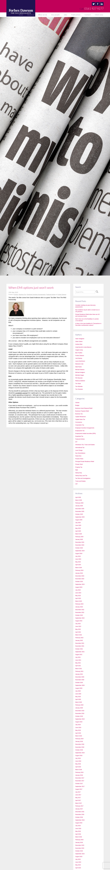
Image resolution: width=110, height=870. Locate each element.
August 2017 (78, 789)
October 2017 (79, 783)
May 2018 (78, 764)
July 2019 (78, 724)
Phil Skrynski (78, 378)
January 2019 (79, 741)
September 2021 (80, 651)
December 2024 (79, 542)
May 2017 (78, 797)
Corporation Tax (79, 425)
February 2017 (79, 806)
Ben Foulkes (78, 352)
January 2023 (79, 607)
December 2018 (79, 744)
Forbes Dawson (62, 294)
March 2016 (78, 837)
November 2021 (79, 646)
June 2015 (78, 862)
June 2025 (78, 525)
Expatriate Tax (79, 436)
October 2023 (79, 581)
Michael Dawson (79, 369)
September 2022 (80, 618)
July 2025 (78, 522)
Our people (55, 15)
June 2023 (78, 593)
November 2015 (79, 848)
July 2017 (78, 792)
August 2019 (78, 722)
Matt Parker (78, 367)
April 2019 (78, 733)
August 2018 (78, 755)
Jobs (65, 15)
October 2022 (79, 615)
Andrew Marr (78, 344)
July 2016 (78, 825)
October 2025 (79, 514)
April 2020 (78, 699)
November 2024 (79, 545)
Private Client (79, 464)
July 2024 (78, 556)
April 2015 (78, 868)
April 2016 (78, 834)
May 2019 (78, 730)
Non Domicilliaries (80, 453)
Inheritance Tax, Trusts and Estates (85, 444)
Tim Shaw (78, 383)
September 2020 (80, 685)
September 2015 (80, 853)
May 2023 (78, 595)
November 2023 (79, 578)
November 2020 (79, 679)
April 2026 (78, 497)
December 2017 (79, 778)
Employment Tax (79, 430)
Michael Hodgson (80, 372)
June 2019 (78, 727)
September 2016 (80, 820)
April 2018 (78, 767)
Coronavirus (78, 422)
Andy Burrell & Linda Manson (83, 347)
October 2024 (79, 548)
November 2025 (79, 511)
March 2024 (78, 567)
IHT (76, 442)
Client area (99, 15)
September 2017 (80, 786)
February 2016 (79, 839)
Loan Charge (78, 450)
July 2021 (78, 657)
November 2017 (79, 781)
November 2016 (79, 814)
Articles (16, 294)
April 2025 (78, 531)
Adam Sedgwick (79, 338)
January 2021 (79, 674)
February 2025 (79, 536)
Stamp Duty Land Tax (81, 475)
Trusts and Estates (80, 481)
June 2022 (78, 626)
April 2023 (78, 598)
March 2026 (78, 500)
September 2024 (80, 550)
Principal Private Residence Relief (84, 461)
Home (21, 15)
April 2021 (78, 665)
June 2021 (78, 660)
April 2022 (78, 632)
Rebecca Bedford (80, 380)
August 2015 (78, 856)
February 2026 (79, 503)
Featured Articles (51, 294)
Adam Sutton (78, 341)
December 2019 (79, 710)
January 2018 (79, 775)
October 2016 (79, 817)
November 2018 (79, 747)
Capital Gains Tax (80, 419)
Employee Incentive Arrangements (36, 294)
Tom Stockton (79, 389)
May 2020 (78, 696)
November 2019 (79, 713)
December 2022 (79, 609)
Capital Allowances (80, 416)
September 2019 (80, 719)
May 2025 (78, 528)
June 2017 (78, 795)
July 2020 (78, 691)
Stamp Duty (78, 473)
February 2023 (79, 604)
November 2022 (79, 612)
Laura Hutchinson (80, 361)
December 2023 (79, 576)
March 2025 (78, 534)
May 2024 (78, 562)
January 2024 (79, 573)
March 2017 (78, 803)
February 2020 (79, 705)
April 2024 (78, 564)
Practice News (79, 458)
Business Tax (22, 294)
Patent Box (78, 456)
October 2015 (79, 851)
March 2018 (78, 769)
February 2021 (79, 671)
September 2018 (80, 752)
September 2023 (80, 584)
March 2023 (78, 601)
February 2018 (79, 772)
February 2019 (79, 738)
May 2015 (78, 865)
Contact (88, 15)
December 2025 (79, 508)
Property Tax (78, 467)
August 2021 (78, 654)
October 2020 (79, 682)
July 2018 (78, 758)
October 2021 (79, 649)
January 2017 (79, 809)
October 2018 (79, 750)
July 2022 (78, 623)
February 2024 (79, 570)
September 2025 (80, 517)
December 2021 (79, 643)
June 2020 (78, 694)
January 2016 (79, 842)
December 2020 (79, 677)
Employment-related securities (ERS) (85, 433)
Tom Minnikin (79, 386)
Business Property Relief (82, 411)
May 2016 (78, 831)
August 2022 (78, 621)
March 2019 (78, 736)
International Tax (79, 447)
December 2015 (79, 845)
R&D (76, 470)
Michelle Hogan (79, 375)
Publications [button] (76, 15)
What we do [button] (42, 15)
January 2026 (79, 505)
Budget (77, 405)
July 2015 (78, 859)
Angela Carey (79, 350)
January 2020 (79, 708)
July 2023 (78, 590)
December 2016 (79, 811)
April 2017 (78, 800)
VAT (76, 484)
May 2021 (78, 663)
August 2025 (78, 520)
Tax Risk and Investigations (82, 478)
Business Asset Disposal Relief (83, 408)
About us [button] (30, 15)
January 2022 (79, 640)
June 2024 (78, 559)
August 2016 (78, 823)
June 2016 (78, 828)
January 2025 (79, 539)
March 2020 (78, 702)
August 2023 (78, 587)
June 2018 (78, 761)
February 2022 (79, 637)
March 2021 (78, 668)
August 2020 (78, 688)
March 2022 (78, 635)
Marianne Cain (79, 364)
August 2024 (78, 553)
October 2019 (79, 716)
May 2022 (78, 629)
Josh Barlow (78, 358)
